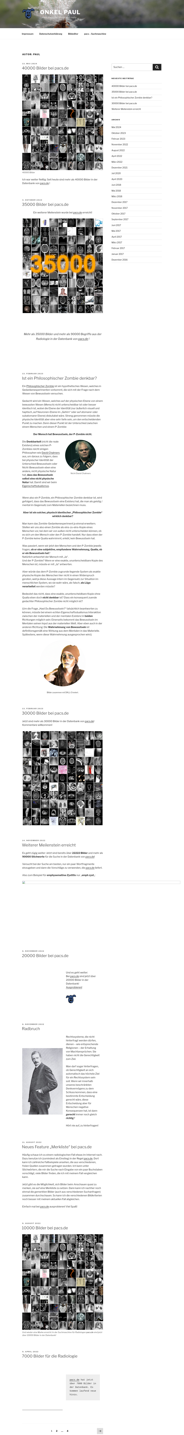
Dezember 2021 (120, 167)
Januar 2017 (118, 254)
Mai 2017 (116, 231)
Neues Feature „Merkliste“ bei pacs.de (57, 1119)
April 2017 (117, 236)
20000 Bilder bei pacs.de (45, 928)
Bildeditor (73, 34)
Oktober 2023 (119, 133)
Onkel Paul (60, 12)
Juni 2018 (116, 184)
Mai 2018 (116, 190)
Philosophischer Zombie (40, 386)
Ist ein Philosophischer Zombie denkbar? (59, 378)
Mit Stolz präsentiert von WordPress (64, 1427)
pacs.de (44, 183)
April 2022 (117, 156)
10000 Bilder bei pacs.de (45, 1200)
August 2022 (118, 150)
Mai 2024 (116, 127)
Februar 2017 (118, 248)
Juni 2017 (116, 225)
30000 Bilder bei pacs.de (45, 713)
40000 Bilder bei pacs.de (45, 68)
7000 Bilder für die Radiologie (49, 1329)
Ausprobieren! (74, 960)
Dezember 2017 (120, 202)
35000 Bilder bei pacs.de (45, 204)
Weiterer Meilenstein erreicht (49, 845)
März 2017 (117, 242)
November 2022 (120, 144)
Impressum (27, 34)
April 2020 (117, 179)
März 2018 (117, 196)
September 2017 (120, 219)
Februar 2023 (118, 138)
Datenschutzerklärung (50, 34)
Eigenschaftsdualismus (35, 486)
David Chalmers (51, 452)
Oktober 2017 (118, 213)
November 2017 (120, 208)
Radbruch (31, 1001)
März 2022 (117, 162)
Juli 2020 (116, 173)
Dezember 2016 (120, 259)
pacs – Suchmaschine (95, 34)
